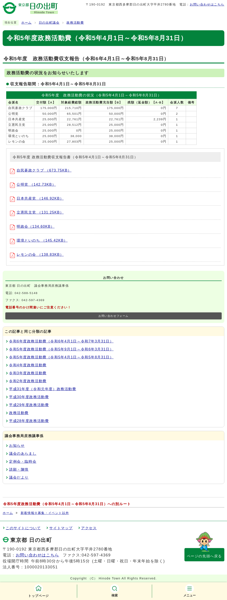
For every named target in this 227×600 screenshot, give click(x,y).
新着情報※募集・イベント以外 (45, 513)
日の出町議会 (49, 22)
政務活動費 (75, 22)
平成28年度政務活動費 (29, 421)
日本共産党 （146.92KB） (37, 198)
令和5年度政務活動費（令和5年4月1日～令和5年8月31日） (61, 357)
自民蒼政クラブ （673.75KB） (41, 170)
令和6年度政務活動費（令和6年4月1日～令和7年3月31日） (61, 341)
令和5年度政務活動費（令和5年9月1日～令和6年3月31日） (61, 349)
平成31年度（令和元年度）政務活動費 (42, 389)
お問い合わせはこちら (207, 4)
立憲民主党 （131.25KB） (37, 212)
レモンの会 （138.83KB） (37, 254)
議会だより (19, 477)
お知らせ (17, 445)
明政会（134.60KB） (32, 226)
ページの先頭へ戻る (204, 556)
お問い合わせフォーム (113, 316)
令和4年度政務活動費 (28, 365)
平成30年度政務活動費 (29, 397)
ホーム (26, 22)
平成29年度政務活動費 (29, 405)
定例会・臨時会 (22, 461)
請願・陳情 (19, 469)
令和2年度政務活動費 (28, 381)
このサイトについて (23, 528)
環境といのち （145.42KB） (39, 240)
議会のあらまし (22, 453)
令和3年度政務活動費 (28, 373)
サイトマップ (61, 528)
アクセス (89, 528)
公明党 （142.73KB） (33, 184)
